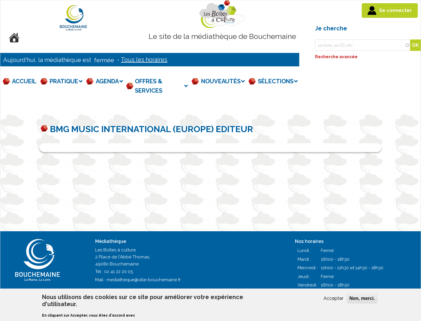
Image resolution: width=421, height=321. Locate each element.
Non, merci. (362, 298)
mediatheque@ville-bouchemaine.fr (144, 279)
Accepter (333, 298)
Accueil (24, 81)
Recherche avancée (337, 56)
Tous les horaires (144, 59)
